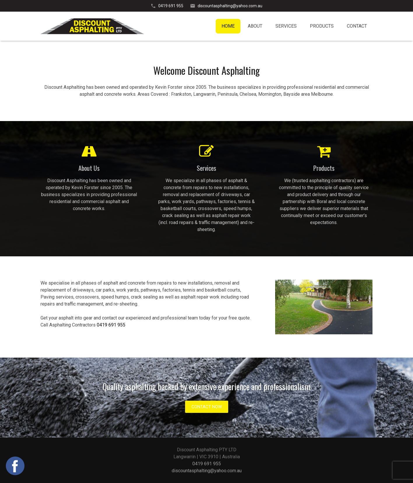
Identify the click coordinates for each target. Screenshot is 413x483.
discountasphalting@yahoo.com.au (230, 5)
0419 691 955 (170, 5)
